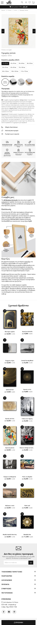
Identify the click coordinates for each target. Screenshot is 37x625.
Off (24, 7)
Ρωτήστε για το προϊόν (12, 134)
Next (34, 31)
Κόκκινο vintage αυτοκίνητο (27, 448)
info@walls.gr (12, 604)
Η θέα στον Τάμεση (27, 418)
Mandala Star (27, 534)
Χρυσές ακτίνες (9, 418)
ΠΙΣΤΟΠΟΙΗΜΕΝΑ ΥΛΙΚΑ (30, 152)
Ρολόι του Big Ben (27, 476)
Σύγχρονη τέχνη (9, 360)
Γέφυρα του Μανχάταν (9, 476)
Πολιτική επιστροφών (11, 130)
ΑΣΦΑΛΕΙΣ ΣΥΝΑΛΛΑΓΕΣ (7, 153)
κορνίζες (27, 261)
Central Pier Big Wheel (27, 360)
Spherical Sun (10, 389)
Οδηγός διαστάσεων (11, 127)
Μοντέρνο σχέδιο (10, 331)
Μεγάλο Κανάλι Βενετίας (10, 534)
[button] (2, 2)
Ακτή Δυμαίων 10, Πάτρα (10, 602)
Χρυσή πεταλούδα (27, 331)
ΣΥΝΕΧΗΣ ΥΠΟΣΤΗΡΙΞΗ (18, 152)
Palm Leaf (27, 505)
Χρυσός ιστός (27, 389)
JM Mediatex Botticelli (10, 200)
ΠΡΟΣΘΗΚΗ (18, 622)
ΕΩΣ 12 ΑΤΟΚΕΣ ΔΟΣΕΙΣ (30, 144)
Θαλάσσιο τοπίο (9, 505)
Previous (2, 31)
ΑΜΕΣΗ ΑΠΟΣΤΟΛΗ (18, 144)
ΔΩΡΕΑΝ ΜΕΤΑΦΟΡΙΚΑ (7, 144)
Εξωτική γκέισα (9, 448)
